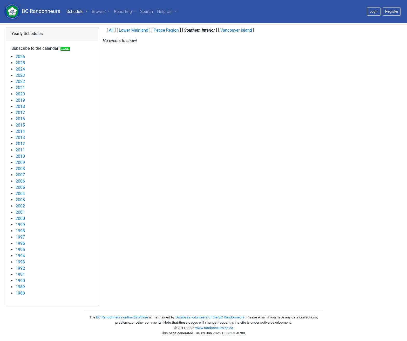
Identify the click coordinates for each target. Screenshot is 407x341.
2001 (20, 212)
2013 (20, 137)
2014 (20, 131)
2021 (20, 87)
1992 (20, 268)
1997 (20, 237)
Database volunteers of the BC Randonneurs (210, 317)
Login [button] (373, 11)
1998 (20, 230)
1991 (20, 274)
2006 (20, 181)
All (111, 30)
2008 (20, 168)
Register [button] (391, 11)
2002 (20, 206)
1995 (20, 249)
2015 (20, 125)
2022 (20, 81)
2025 (20, 62)
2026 (20, 56)
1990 (20, 280)
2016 (20, 118)
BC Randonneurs (32, 11)
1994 (20, 255)
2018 (20, 106)
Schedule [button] (78, 11)
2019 (20, 100)
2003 (20, 199)
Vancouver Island (236, 30)
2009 (20, 162)
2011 (20, 150)
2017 (20, 112)
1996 (20, 243)
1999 (20, 224)
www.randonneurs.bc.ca (214, 328)
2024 (20, 69)
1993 (20, 262)
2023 (20, 75)
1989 (20, 286)
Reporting (123, 11)
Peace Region (166, 30)
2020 (20, 94)
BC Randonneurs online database (122, 317)
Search (146, 11)
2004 (20, 193)
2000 (20, 218)
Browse (99, 11)
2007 (20, 174)
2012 (20, 143)
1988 (20, 293)
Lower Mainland (133, 30)
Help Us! (165, 11)
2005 (20, 187)
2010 (20, 156)
